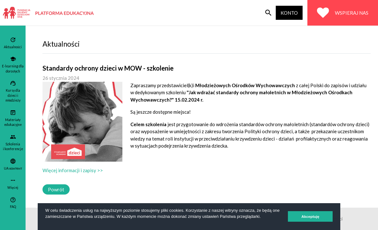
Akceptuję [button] (310, 216)
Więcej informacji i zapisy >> (72, 170)
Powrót (56, 189)
